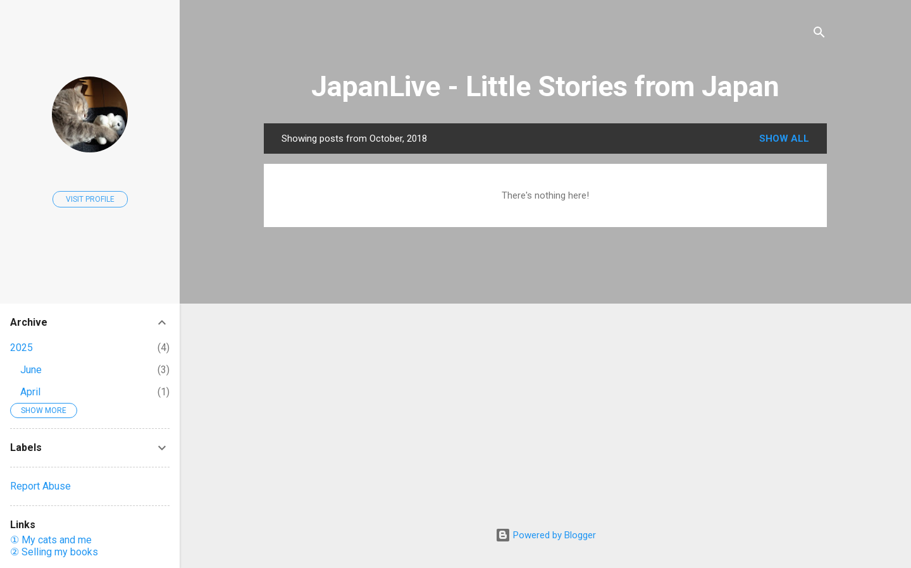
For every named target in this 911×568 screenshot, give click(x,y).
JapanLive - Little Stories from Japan (545, 86)
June (31, 370)
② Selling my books (54, 552)
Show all (784, 138)
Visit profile (90, 199)
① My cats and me (51, 540)
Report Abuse (40, 486)
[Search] (819, 34)
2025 (21, 348)
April (30, 392)
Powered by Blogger (545, 535)
